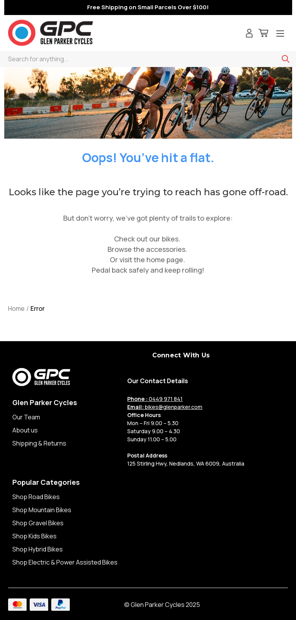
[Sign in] (249, 34)
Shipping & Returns (39, 443)
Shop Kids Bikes (34, 536)
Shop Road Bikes (36, 497)
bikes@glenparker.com (164, 407)
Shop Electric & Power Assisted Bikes (65, 562)
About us (25, 430)
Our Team (26, 417)
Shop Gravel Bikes (38, 523)
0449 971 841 (155, 398)
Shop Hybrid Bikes (37, 549)
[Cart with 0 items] (263, 34)
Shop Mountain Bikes (41, 510)
